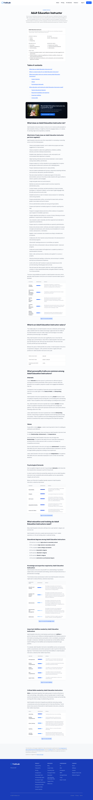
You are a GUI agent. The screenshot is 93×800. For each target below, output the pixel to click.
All (60, 765)
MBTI (61, 772)
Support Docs (50, 781)
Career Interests (38, 789)
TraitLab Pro (37, 768)
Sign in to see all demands (46, 515)
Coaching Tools (50, 770)
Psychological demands (37, 84)
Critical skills (34, 98)
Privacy (77, 795)
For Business (69, 2)
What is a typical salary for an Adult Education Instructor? (44, 72)
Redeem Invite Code (76, 772)
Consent (72, 795)
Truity (61, 777)
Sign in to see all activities (46, 318)
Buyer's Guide (63, 779)
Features (76, 2)
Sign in (82, 2)
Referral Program (76, 775)
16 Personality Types (39, 777)
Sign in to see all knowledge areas (46, 621)
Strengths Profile (39, 787)
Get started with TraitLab (48, 114)
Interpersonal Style (39, 784)
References (49, 783)
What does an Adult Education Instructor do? (40, 69)
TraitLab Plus (38, 765)
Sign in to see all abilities (46, 682)
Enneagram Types (39, 779)
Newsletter (49, 775)
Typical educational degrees (38, 90)
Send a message (40, 754)
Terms (81, 795)
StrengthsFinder (63, 775)
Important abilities (36, 95)
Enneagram (62, 770)
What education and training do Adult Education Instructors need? (46, 87)
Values (33, 81)
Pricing (62, 2)
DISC (61, 768)
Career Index (50, 768)
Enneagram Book (51, 772)
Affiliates (74, 768)
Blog (48, 765)
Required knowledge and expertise (40, 92)
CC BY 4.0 (51, 749)
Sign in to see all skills (46, 738)
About (57, 2)
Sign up (89, 2)
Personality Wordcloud (40, 782)
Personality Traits (39, 775)
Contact (74, 770)
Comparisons (38, 772)
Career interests (35, 79)
